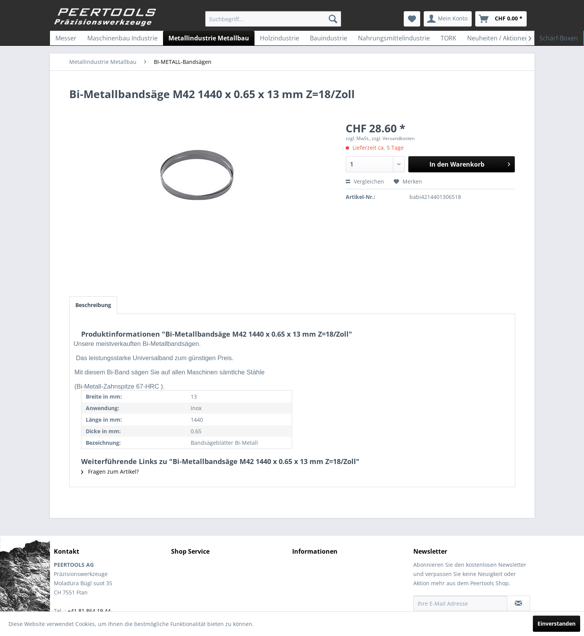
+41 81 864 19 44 (89, 610)
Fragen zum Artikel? (110, 471)
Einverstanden (556, 623)
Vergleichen (365, 181)
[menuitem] (273, 19)
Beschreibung (93, 305)
